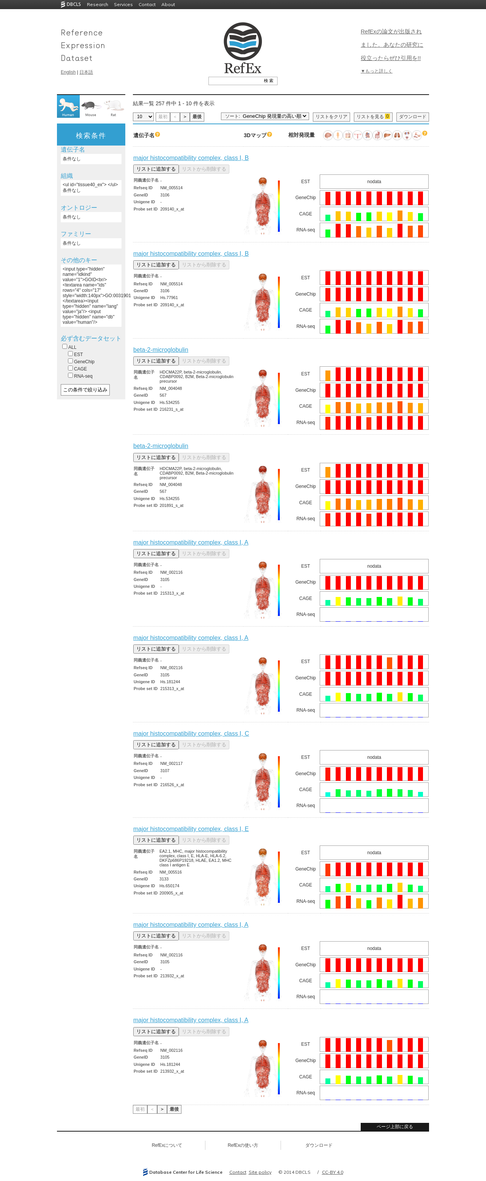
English (68, 72)
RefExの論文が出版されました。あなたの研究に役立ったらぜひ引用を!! (392, 44)
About (168, 4)
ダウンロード (412, 116)
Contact (147, 4)
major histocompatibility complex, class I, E (191, 829)
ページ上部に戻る (395, 1126)
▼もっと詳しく (377, 71)
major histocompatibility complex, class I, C (191, 733)
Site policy (260, 1172)
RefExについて (167, 1145)
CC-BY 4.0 (332, 1172)
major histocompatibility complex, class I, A (190, 542)
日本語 (86, 72)
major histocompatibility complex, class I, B (191, 158)
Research (97, 4)
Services (123, 4)
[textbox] (234, 80)
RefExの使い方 (243, 1145)
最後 (197, 116)
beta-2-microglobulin (160, 350)
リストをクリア (331, 116)
